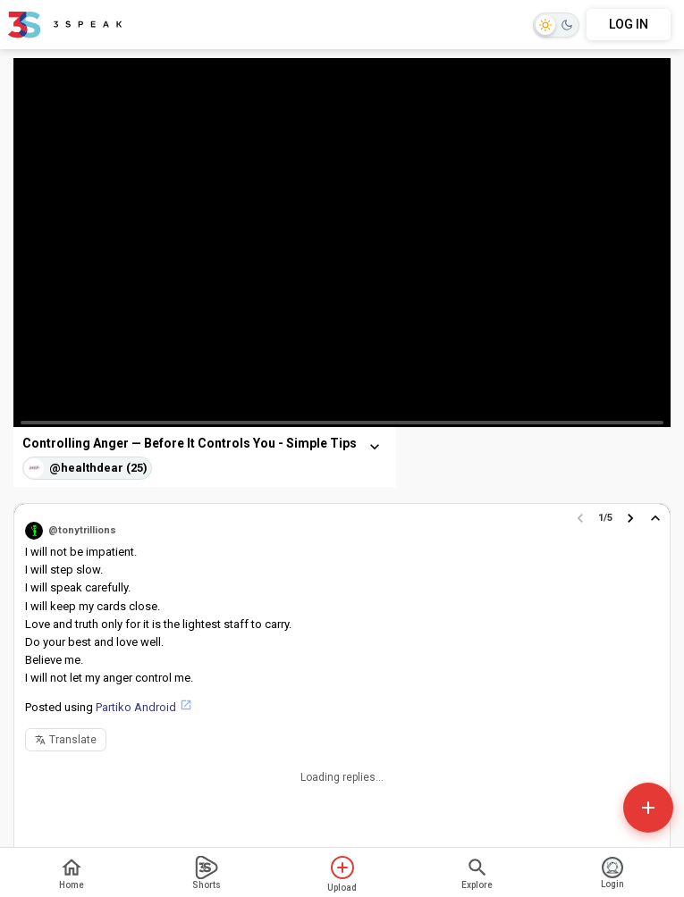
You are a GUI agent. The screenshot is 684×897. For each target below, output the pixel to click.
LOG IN (628, 24)
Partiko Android (136, 707)
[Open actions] (648, 808)
